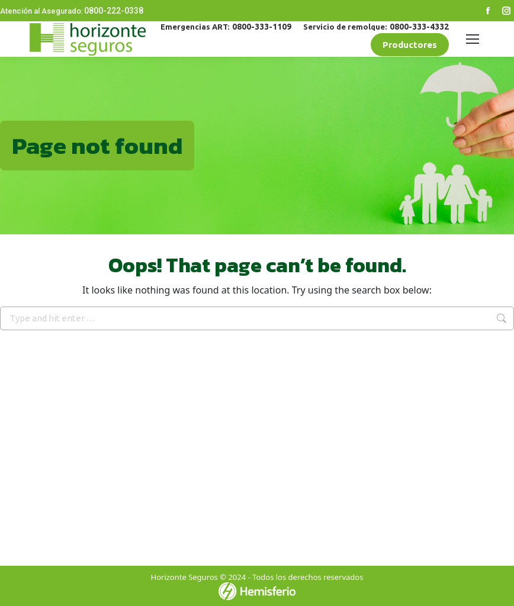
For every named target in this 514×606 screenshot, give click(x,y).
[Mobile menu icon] (472, 39)
